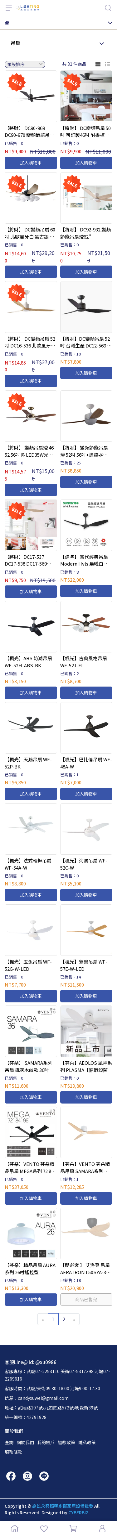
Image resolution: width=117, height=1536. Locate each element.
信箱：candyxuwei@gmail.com (37, 1398)
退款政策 (66, 1442)
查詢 (9, 1442)
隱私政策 (87, 1442)
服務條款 (13, 1452)
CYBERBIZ (78, 1512)
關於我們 (25, 1442)
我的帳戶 (46, 1442)
